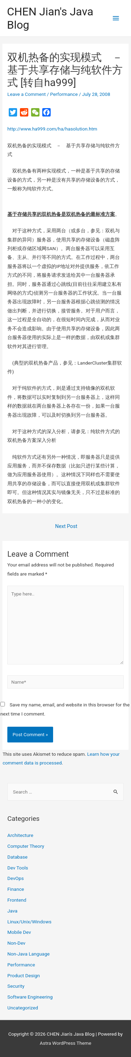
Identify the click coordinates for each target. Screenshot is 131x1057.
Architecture (20, 835)
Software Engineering (30, 997)
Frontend (16, 900)
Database (17, 857)
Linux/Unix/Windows (29, 921)
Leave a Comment (26, 94)
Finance (15, 889)
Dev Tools (17, 868)
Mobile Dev (19, 932)
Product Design (23, 975)
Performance (64, 94)
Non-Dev (16, 943)
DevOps (15, 878)
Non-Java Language (28, 954)
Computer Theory (25, 846)
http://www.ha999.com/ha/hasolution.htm (52, 129)
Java (12, 911)
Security (15, 986)
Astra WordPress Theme (65, 1043)
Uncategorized (22, 1007)
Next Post (66, 526)
